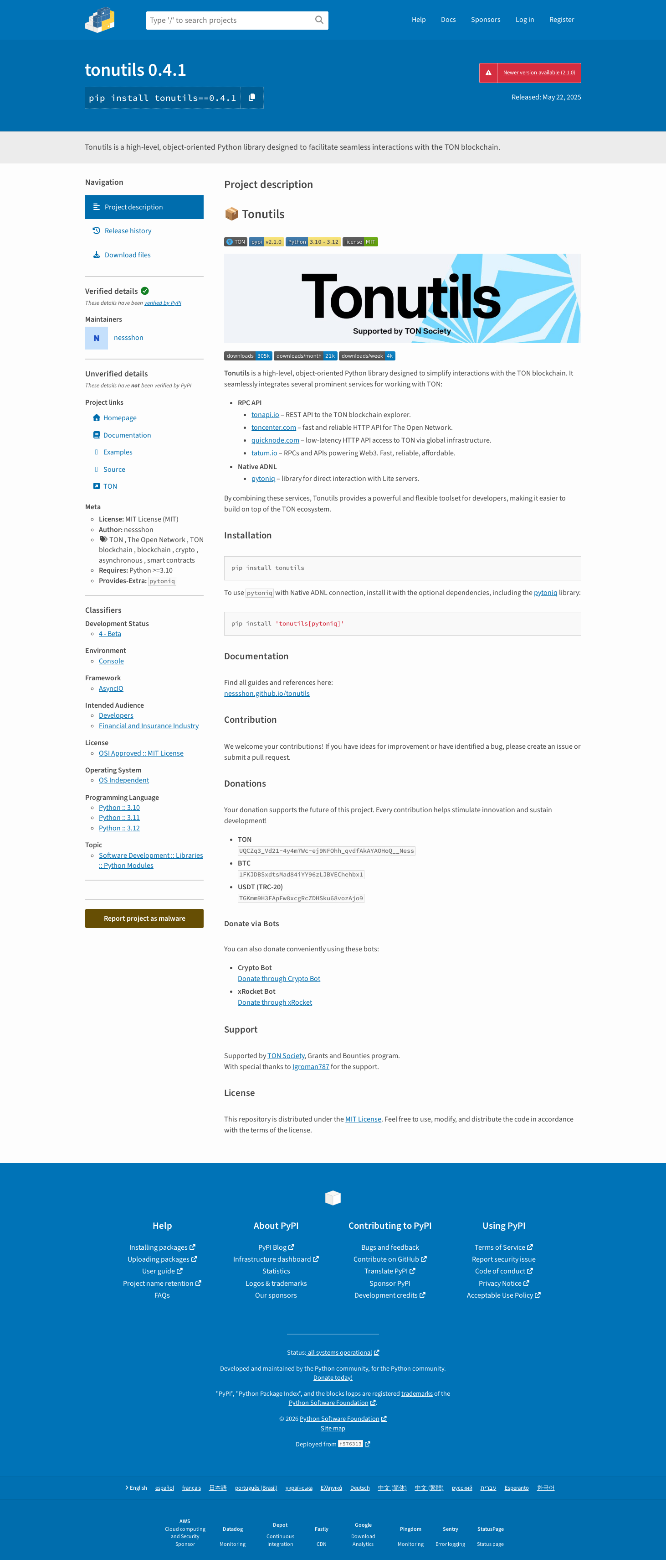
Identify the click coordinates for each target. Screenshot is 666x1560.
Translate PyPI (386, 1271)
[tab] (144, 207)
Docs (448, 20)
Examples (112, 452)
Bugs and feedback (390, 1247)
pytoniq (263, 479)
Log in (525, 20)
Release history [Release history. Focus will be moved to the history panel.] (121, 231)
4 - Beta (110, 634)
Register (561, 20)
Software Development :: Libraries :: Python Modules (151, 860)
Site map (333, 1428)
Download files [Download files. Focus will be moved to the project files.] (121, 255)
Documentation (121, 435)
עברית (489, 1488)
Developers (116, 715)
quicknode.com (275, 440)
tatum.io (264, 453)
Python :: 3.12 (119, 828)
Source (108, 469)
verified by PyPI (162, 303)
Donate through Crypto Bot (279, 979)
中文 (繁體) (429, 1488)
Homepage (114, 418)
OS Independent (124, 780)
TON (104, 486)
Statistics (276, 1271)
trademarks (417, 1393)
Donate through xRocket (275, 1002)
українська (299, 1488)
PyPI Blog (272, 1247)
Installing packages (158, 1247)
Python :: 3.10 (119, 808)
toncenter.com (273, 428)
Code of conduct (500, 1271)
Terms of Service (500, 1247)
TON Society (285, 1056)
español (164, 1488)
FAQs (162, 1295)
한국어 (546, 1488)
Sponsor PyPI (389, 1283)
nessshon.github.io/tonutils (267, 694)
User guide (158, 1271)
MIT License (363, 1119)
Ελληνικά (331, 1488)
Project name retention (158, 1283)
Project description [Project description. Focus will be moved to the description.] (127, 207)
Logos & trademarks (276, 1283)
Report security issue (504, 1259)
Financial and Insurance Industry (149, 726)
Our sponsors (276, 1295)
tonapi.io (265, 415)
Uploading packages (159, 1259)
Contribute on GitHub (386, 1259)
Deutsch (360, 1488)
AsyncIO (111, 688)
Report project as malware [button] (144, 918)
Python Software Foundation (329, 1403)
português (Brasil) (256, 1488)
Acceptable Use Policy (500, 1295)
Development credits (386, 1295)
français (191, 1488)
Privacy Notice (500, 1283)
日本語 (218, 1488)
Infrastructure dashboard (272, 1259)
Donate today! (333, 1378)
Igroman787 (310, 1067)
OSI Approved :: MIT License (141, 753)
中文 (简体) (392, 1488)
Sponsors (486, 20)
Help (419, 20)
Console (111, 661)
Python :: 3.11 (119, 818)
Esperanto (517, 1488)
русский (462, 1488)
